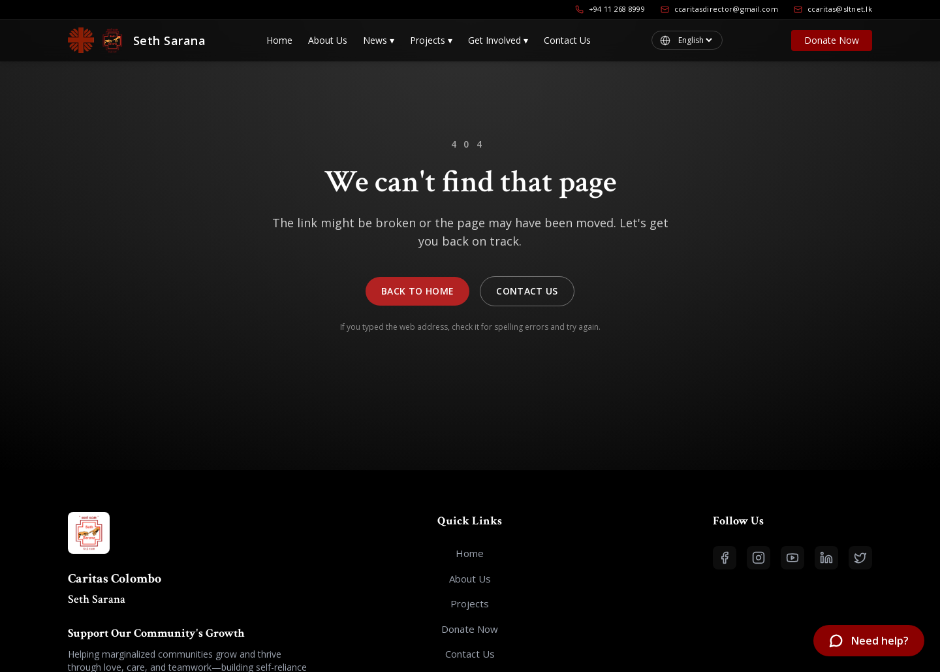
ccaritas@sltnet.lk (833, 9)
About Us (327, 40)
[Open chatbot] (868, 640)
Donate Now (831, 40)
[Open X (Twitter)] (860, 557)
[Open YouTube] (792, 557)
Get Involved (498, 40)
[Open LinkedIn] (826, 557)
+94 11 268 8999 (610, 9)
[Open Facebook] (724, 557)
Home (279, 40)
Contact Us (567, 40)
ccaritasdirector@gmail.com (719, 9)
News (378, 40)
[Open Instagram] (758, 557)
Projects (431, 40)
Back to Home (417, 291)
